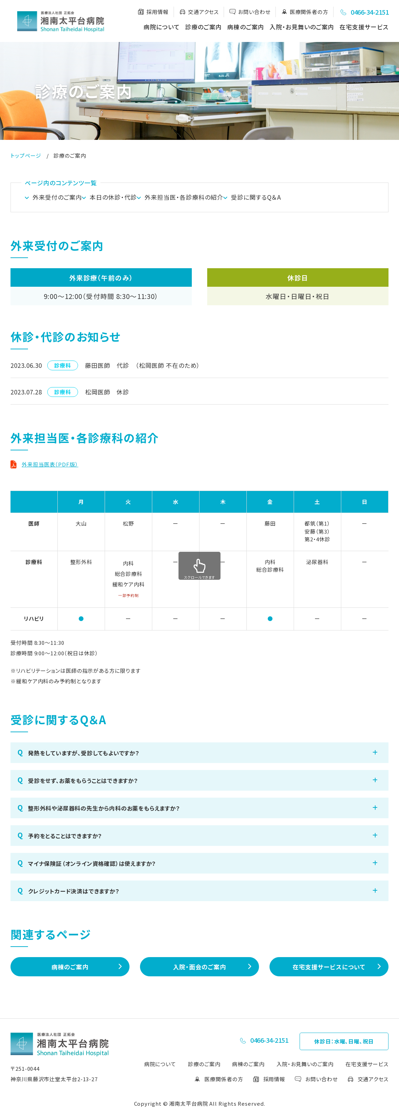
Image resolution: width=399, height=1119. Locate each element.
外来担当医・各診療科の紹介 (205, 198)
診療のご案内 (203, 26)
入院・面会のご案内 (199, 969)
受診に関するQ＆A (287, 198)
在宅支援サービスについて (329, 969)
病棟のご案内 (245, 26)
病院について (162, 26)
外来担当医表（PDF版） (50, 467)
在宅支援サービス (364, 26)
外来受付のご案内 (57, 198)
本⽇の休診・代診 (123, 198)
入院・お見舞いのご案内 (302, 26)
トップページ (25, 155)
